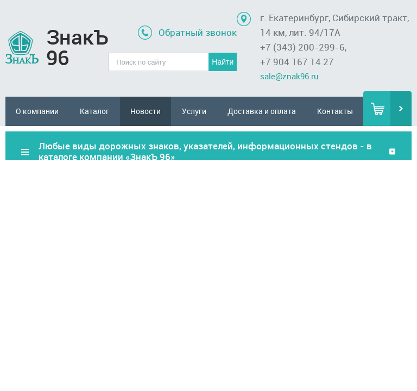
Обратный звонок (198, 32)
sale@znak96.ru (289, 76)
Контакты (335, 111)
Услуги (194, 111)
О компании (37, 111)
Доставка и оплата (262, 111)
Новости (145, 111)
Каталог (94, 111)
